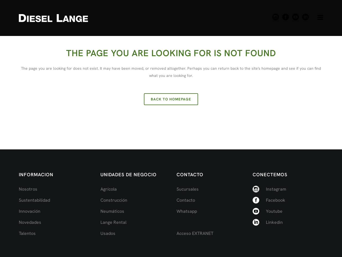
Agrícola (108, 189)
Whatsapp (187, 211)
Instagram (276, 189)
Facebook (275, 200)
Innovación (29, 211)
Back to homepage (171, 99)
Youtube (274, 211)
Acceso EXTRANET (195, 233)
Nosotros (28, 189)
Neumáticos (112, 211)
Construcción (113, 200)
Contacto (186, 200)
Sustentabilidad (34, 200)
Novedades (30, 222)
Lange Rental (113, 222)
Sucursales (188, 189)
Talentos (27, 233)
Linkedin (274, 222)
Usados (107, 233)
